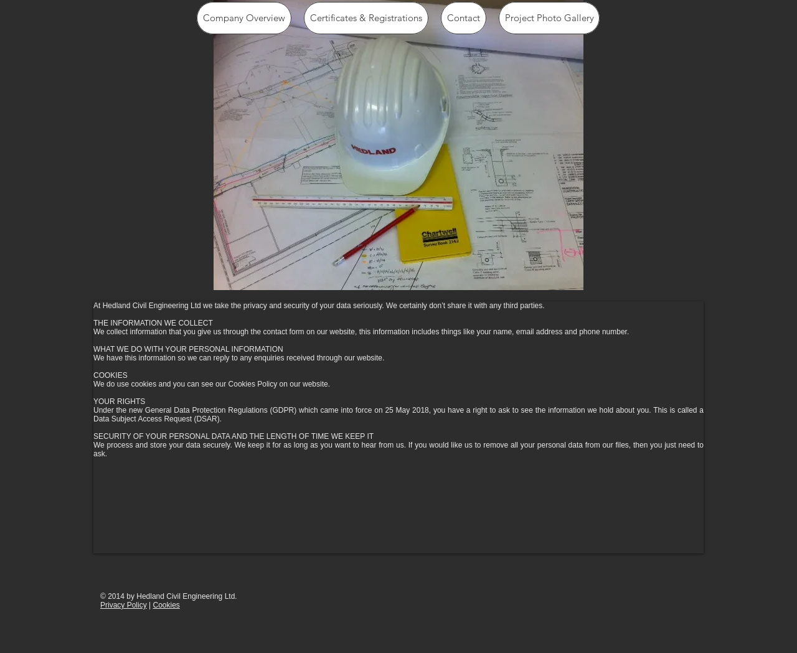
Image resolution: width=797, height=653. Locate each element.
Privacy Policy (123, 605)
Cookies (166, 605)
